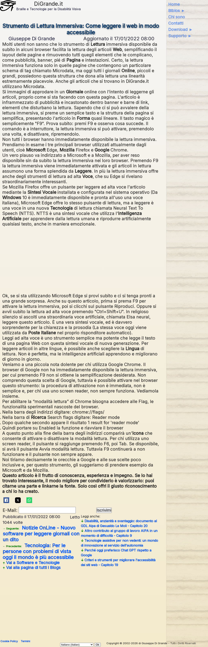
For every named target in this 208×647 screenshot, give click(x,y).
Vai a (31, 562)
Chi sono (176, 16)
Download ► (180, 29)
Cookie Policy (9, 641)
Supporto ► (180, 35)
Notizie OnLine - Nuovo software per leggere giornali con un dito (41, 533)
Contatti (175, 23)
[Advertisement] (80, 259)
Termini (25, 641)
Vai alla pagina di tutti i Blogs (32, 567)
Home (174, 4)
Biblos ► (176, 10)
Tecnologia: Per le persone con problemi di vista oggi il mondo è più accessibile (38, 551)
